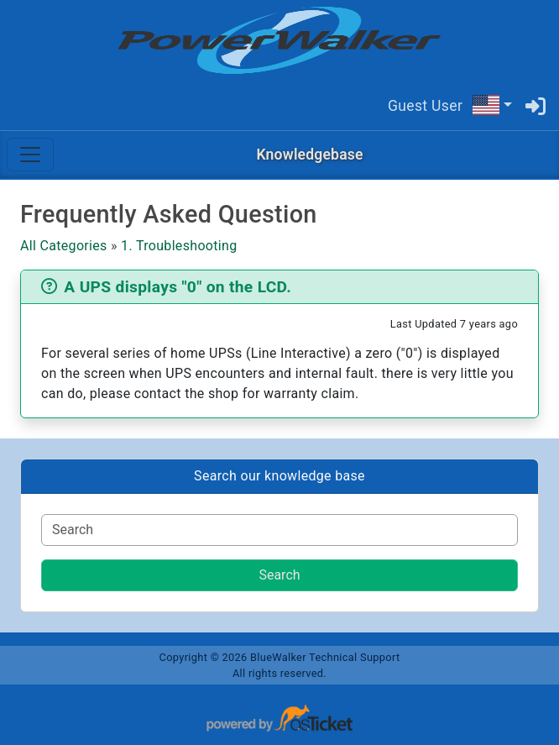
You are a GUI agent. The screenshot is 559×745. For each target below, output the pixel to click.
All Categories (63, 246)
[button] (492, 105)
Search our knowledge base (279, 476)
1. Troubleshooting (179, 246)
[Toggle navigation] (30, 154)
